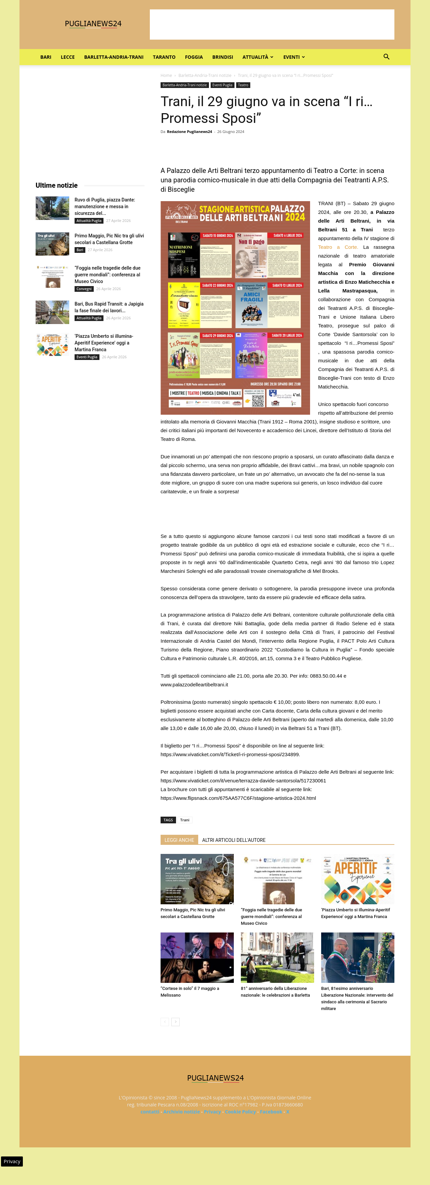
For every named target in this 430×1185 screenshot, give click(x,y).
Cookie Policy (240, 1111)
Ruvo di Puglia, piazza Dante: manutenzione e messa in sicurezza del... (105, 206)
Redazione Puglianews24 (189, 131)
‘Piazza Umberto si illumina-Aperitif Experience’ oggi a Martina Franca (104, 342)
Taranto (164, 57)
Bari (45, 57)
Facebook (271, 1111)
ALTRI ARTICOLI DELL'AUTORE (233, 840)
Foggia (194, 57)
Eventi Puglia (222, 85)
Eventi (294, 57)
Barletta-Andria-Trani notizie (204, 75)
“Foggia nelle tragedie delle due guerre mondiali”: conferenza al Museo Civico (271, 916)
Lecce (68, 57)
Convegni (84, 288)
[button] (386, 57)
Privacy (212, 1111)
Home (166, 75)
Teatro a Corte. (338, 247)
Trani (184, 819)
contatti (150, 1111)
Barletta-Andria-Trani (113, 57)
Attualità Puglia (89, 220)
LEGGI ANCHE (179, 840)
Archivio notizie (181, 1111)
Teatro (243, 85)
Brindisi (222, 57)
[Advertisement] (272, 24)
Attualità (258, 57)
